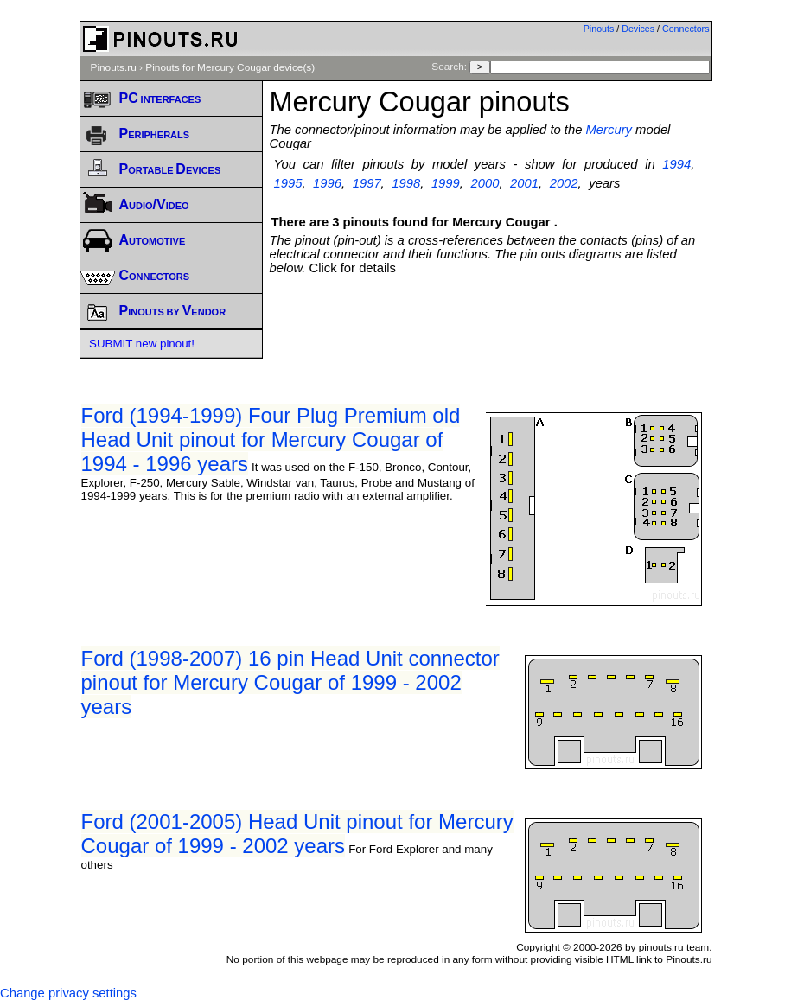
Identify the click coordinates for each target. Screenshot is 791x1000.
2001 (524, 183)
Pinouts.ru (114, 67)
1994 (676, 164)
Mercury (609, 130)
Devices (638, 28)
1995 (288, 183)
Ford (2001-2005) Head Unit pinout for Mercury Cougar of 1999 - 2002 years (297, 833)
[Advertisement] (491, 309)
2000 (484, 183)
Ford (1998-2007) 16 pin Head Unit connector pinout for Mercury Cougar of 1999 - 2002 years (290, 682)
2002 (564, 183)
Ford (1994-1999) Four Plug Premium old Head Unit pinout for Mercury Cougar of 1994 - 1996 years (271, 439)
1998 (406, 183)
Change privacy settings (68, 993)
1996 (327, 183)
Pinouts (599, 28)
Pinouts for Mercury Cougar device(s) (230, 67)
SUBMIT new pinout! (142, 343)
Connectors (686, 28)
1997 (367, 183)
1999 (445, 183)
